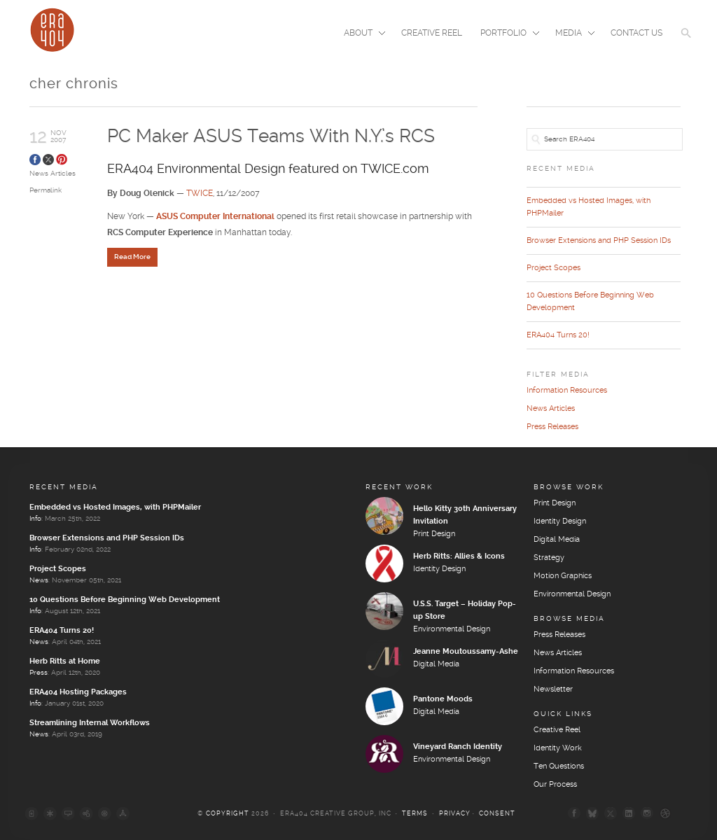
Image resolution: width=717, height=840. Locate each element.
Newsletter (553, 689)
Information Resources (567, 390)
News (38, 580)
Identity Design (439, 569)
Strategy (549, 558)
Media (570, 34)
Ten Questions (559, 766)
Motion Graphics (563, 576)
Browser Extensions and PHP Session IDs (599, 241)
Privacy (455, 814)
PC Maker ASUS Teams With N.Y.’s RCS (271, 136)
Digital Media (436, 664)
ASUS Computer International (215, 216)
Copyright (227, 814)
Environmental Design (451, 629)
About (360, 34)
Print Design (434, 534)
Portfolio (505, 34)
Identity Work (558, 748)
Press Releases (552, 427)
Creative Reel (431, 33)
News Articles (52, 173)
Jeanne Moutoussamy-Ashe (465, 652)
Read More (132, 256)
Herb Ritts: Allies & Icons (459, 556)
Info (35, 518)
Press (38, 672)
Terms (415, 814)
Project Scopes (553, 268)
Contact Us (636, 33)
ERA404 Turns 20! (558, 335)
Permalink (45, 190)
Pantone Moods (443, 699)
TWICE (199, 193)
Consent (497, 814)
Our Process (555, 784)
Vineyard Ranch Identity (457, 747)
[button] (686, 42)
